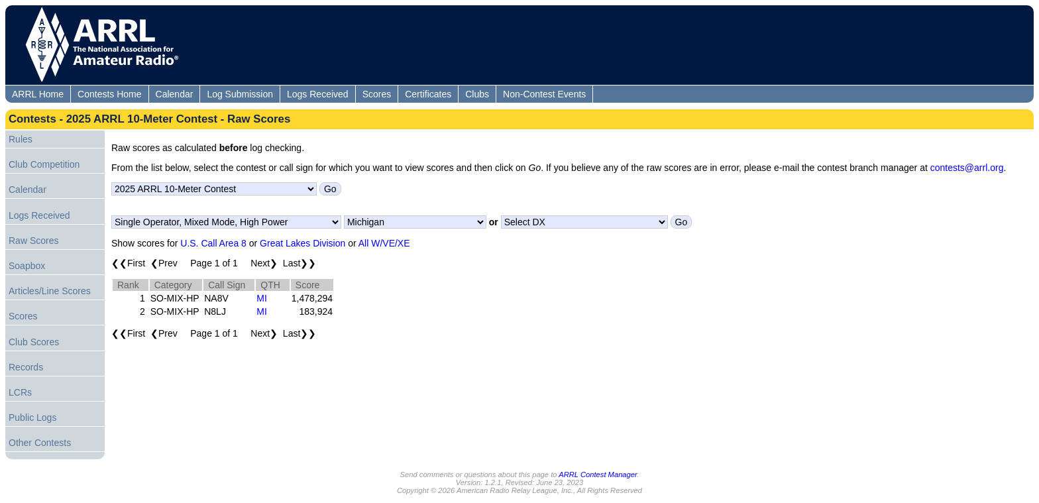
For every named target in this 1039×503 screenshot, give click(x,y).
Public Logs (32, 417)
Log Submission (240, 94)
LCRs (20, 392)
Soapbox (27, 265)
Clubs (477, 94)
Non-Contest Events (544, 94)
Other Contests (40, 442)
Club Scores (34, 342)
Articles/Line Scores (50, 291)
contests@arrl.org (967, 167)
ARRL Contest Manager (598, 474)
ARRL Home (38, 94)
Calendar (174, 94)
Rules (20, 139)
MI (261, 298)
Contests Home (109, 94)
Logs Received (318, 94)
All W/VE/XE (384, 243)
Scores (377, 94)
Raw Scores (33, 240)
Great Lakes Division (302, 243)
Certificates (428, 94)
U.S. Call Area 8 (213, 243)
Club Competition (44, 164)
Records (26, 367)
